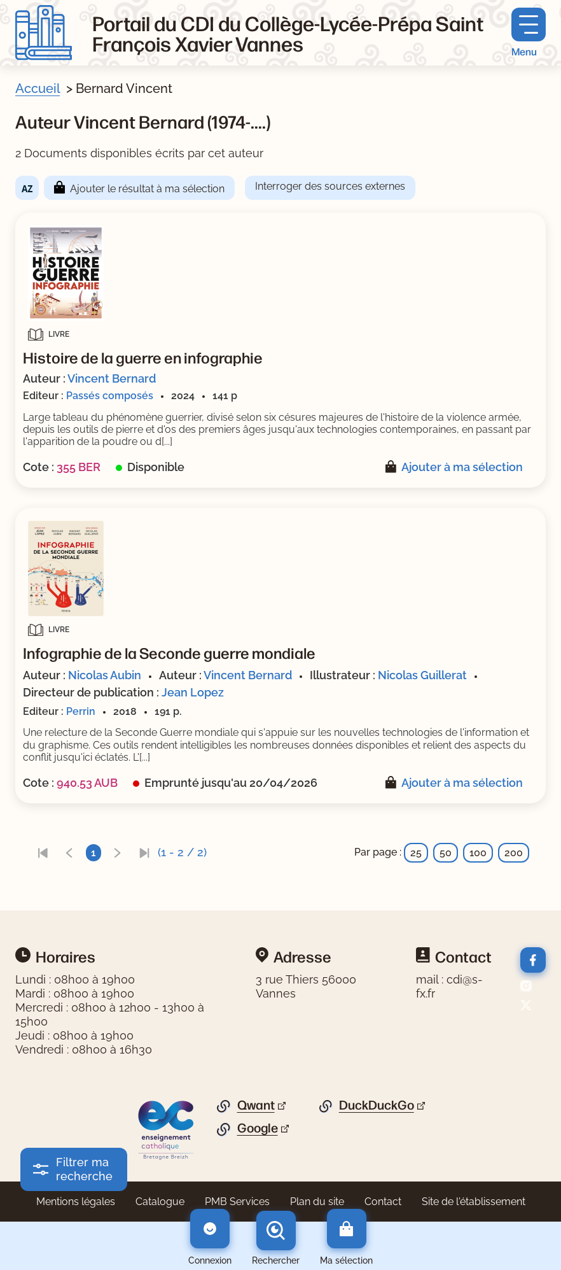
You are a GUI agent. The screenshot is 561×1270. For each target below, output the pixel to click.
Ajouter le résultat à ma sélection (147, 189)
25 (416, 853)
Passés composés (109, 396)
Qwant (256, 1105)
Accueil (37, 88)
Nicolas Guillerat (422, 675)
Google (257, 1128)
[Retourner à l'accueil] (43, 32)
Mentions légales (75, 1202)
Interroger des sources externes (330, 186)
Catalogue (159, 1202)
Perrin (80, 711)
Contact (382, 1202)
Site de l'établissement (473, 1202)
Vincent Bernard (111, 378)
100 (478, 853)
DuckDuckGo (376, 1105)
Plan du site (317, 1202)
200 (513, 853)
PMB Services (237, 1202)
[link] (42, 852)
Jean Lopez (193, 692)
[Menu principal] (528, 33)
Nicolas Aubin (104, 675)
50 (446, 853)
